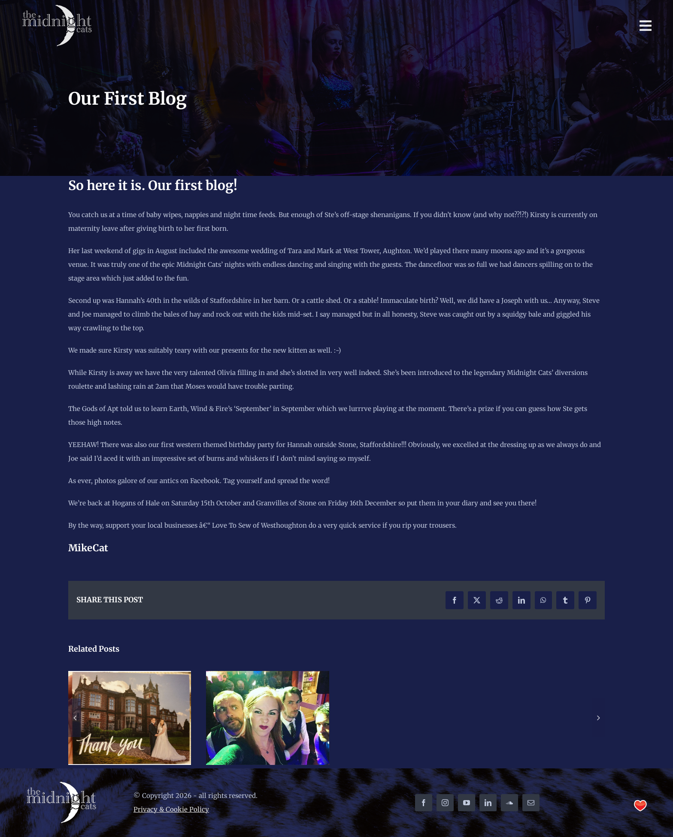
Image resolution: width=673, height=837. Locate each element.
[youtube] (466, 802)
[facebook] (423, 802)
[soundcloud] (509, 802)
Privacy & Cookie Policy (171, 809)
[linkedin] (488, 802)
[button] (74, 717)
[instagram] (445, 802)
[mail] (531, 802)
